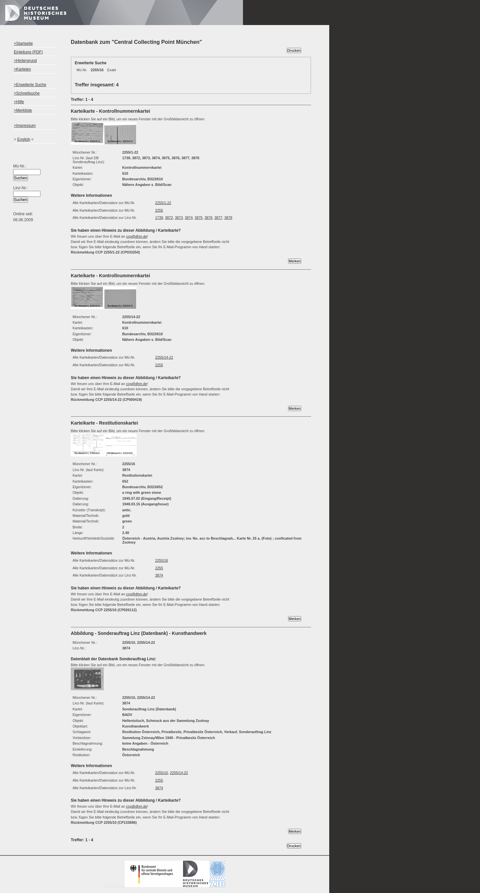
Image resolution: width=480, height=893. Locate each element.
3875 (198, 218)
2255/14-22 (164, 357)
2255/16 (161, 560)
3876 (208, 218)
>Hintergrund (25, 60)
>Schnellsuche (27, 93)
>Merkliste (23, 110)
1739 (159, 218)
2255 (159, 210)
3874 (189, 218)
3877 (218, 218)
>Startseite (23, 43)
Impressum (164, 885)
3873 (179, 218)
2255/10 (161, 773)
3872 (169, 218)
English (23, 139)
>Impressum (25, 125)
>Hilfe (19, 102)
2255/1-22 (163, 203)
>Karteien (22, 69)
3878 (228, 218)
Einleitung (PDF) (28, 52)
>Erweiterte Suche (30, 84)
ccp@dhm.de (136, 236)
